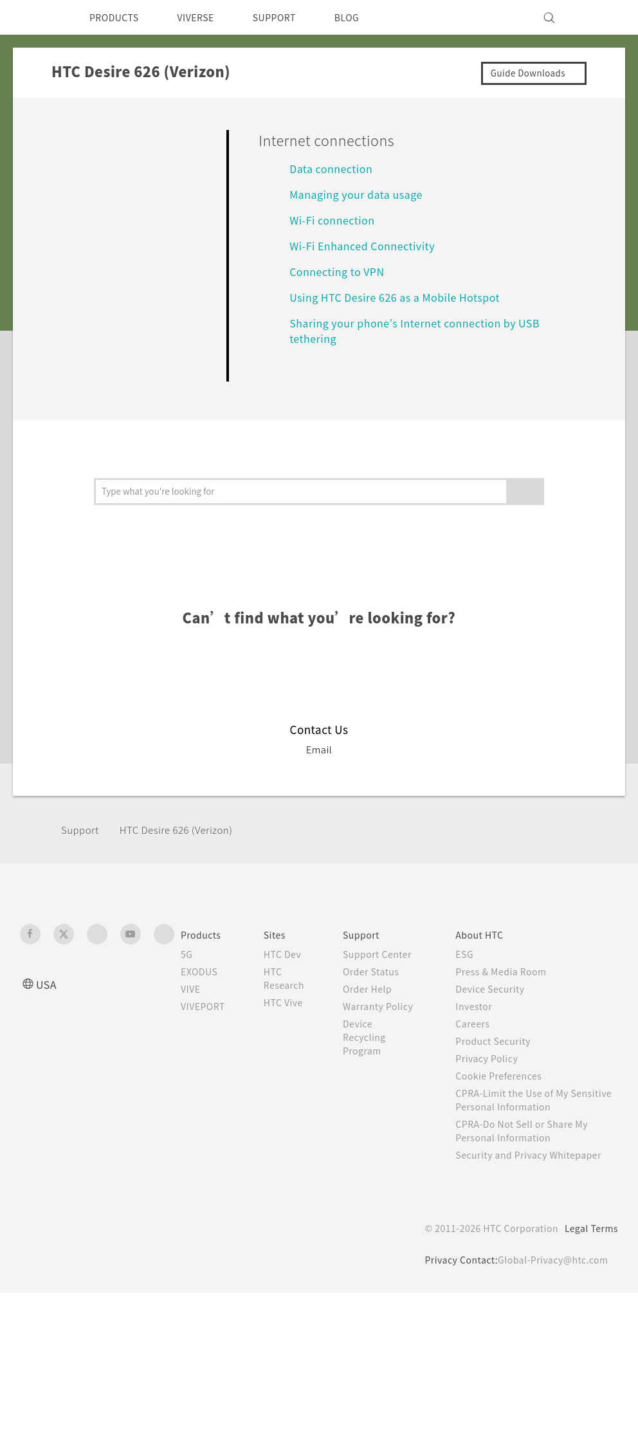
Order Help (381, 1015)
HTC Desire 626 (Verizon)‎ (185, 842)
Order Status (385, 998)
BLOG (369, 17)
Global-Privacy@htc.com (550, 1286)
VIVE (193, 1002)
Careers (482, 1036)
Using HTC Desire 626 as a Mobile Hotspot (402, 297)
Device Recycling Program (379, 1077)
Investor (484, 1019)
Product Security (504, 1054)
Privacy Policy (497, 1071)
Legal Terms (589, 1254)
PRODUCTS (117, 17)
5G (187, 967)
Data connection (334, 168)
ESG (474, 967)
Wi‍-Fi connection (335, 220)
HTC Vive (293, 1015)
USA (47, 997)
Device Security (502, 1002)
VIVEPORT (207, 1019)
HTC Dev (292, 967)
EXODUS (202, 984)
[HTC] (35, 17)
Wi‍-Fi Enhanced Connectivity (367, 245)
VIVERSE (207, 17)
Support (81, 842)
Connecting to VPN (342, 271)
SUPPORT (292, 17)
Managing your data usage (362, 194)
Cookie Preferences (511, 1088)
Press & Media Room (514, 984)
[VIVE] (601, 17)
